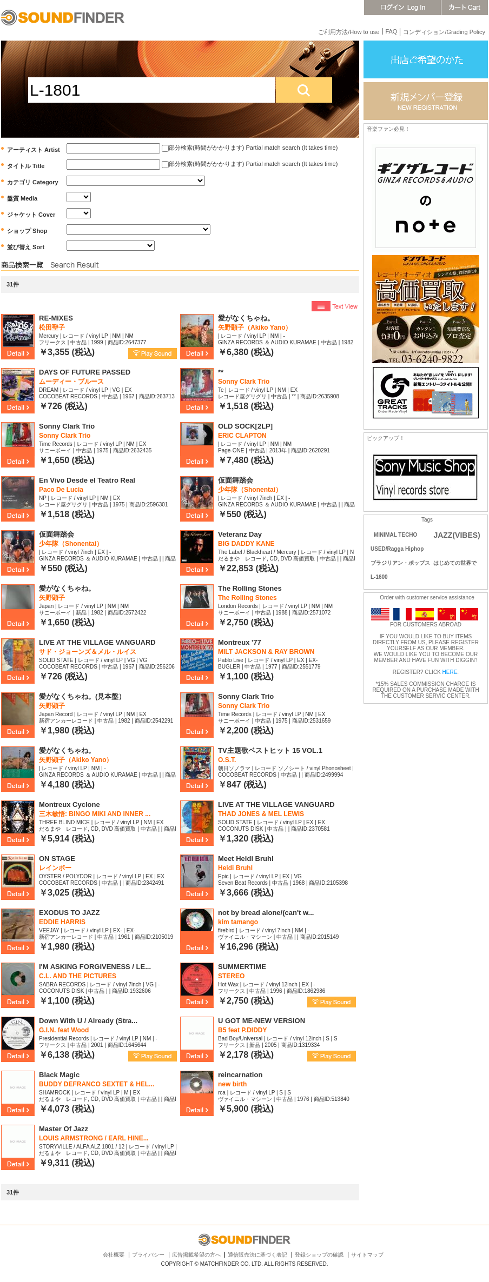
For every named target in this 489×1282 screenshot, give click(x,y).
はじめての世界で (455, 563)
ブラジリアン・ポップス (400, 563)
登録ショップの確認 (319, 1255)
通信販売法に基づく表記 (257, 1255)
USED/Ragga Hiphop (397, 549)
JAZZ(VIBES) (456, 535)
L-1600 (379, 577)
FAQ (391, 31)
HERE (450, 672)
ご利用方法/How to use (348, 32)
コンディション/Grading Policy (444, 32)
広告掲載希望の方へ (196, 1255)
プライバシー (148, 1255)
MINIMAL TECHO (395, 535)
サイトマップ (367, 1255)
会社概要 (113, 1255)
